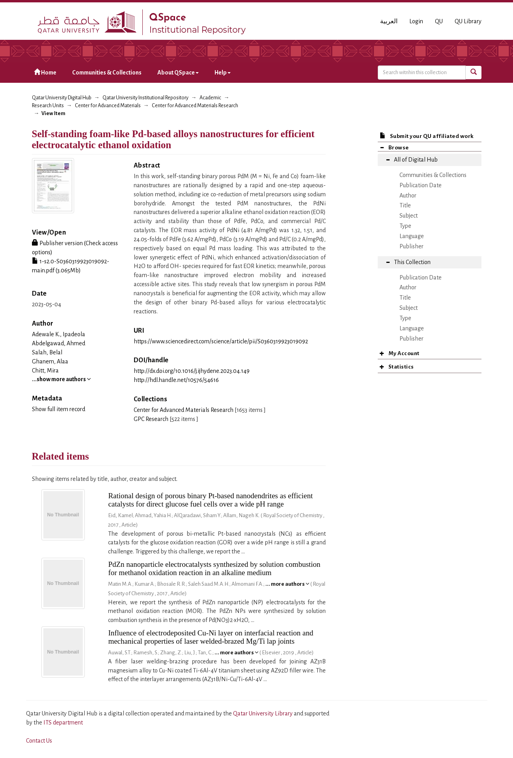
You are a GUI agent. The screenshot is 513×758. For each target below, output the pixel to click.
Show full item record (58, 409)
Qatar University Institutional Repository (145, 98)
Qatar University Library (263, 713)
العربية (388, 21)
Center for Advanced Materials (108, 105)
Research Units (48, 105)
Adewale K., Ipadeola (58, 334)
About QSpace (178, 72)
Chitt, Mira (45, 370)
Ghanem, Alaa (50, 361)
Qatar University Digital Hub (61, 98)
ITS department (63, 722)
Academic (210, 98)
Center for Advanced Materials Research (195, 105)
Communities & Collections (107, 72)
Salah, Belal (47, 352)
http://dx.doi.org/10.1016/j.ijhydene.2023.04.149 (192, 371)
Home (45, 72)
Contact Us (39, 741)
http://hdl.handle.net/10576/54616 (176, 380)
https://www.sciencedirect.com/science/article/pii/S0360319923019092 (221, 341)
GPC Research (151, 419)
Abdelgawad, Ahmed (58, 343)
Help (223, 72)
